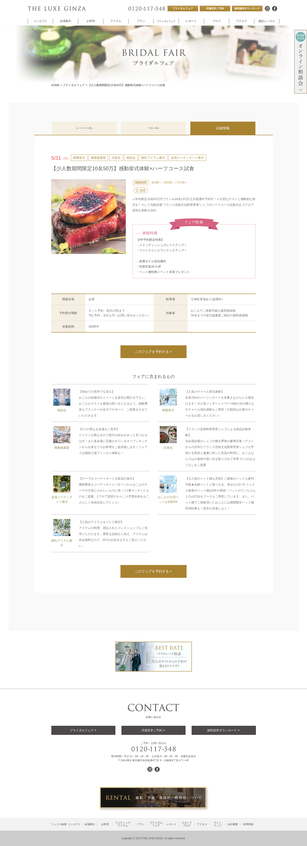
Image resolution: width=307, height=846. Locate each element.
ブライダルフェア (74, 85)
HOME (55, 85)
